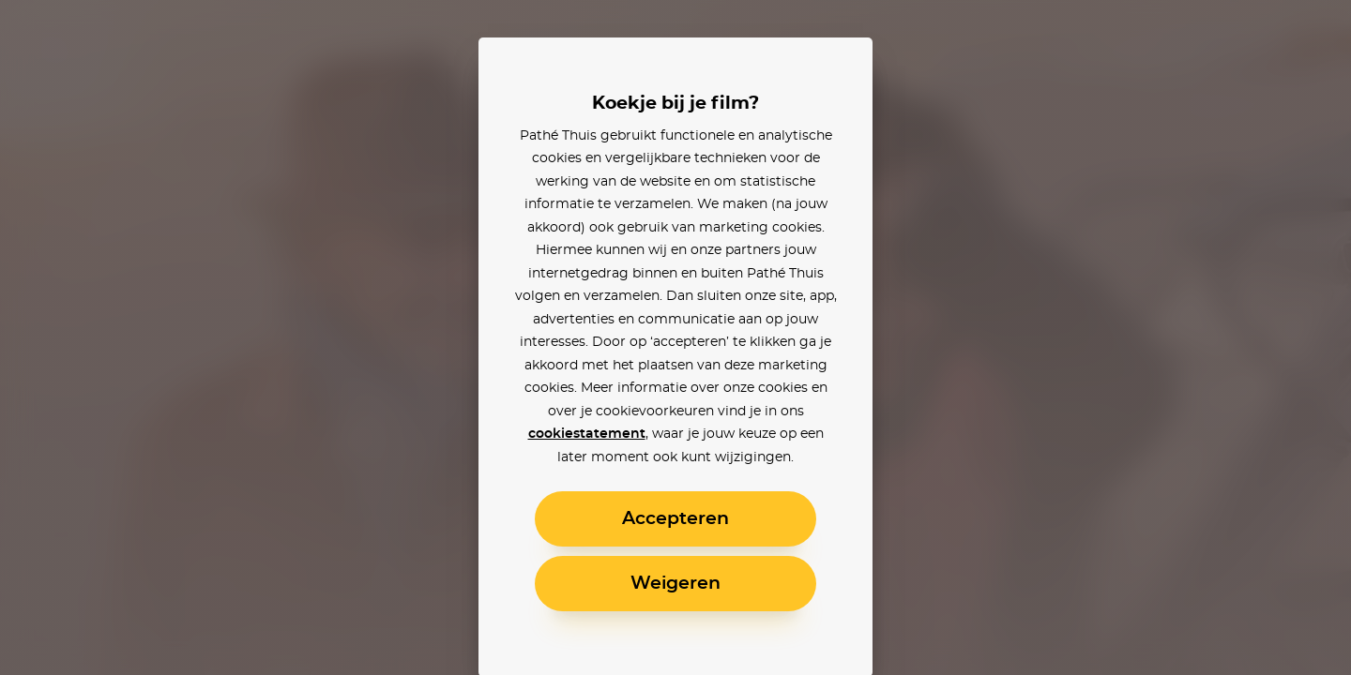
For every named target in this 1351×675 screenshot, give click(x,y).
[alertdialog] (675, 337)
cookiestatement (586, 434)
